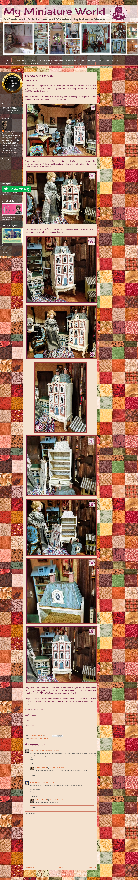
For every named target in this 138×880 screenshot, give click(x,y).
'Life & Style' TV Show (112, 60)
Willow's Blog (89, 64)
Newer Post (29, 867)
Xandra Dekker (35, 782)
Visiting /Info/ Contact (20, 60)
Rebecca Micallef (41, 768)
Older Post (92, 867)
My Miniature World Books (30, 64)
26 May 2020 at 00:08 (47, 782)
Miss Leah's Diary (63, 64)
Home (7, 60)
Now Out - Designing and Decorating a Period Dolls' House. (57, 60)
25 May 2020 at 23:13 (57, 768)
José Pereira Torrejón (37, 750)
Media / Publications (12, 64)
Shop (82, 60)
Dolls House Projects (94, 60)
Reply (32, 760)
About (33, 60)
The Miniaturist (44, 738)
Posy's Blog (77, 64)
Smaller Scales (34, 738)
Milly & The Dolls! (48, 64)
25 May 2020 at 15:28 (52, 750)
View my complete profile (9, 152)
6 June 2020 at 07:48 (56, 800)
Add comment (30, 813)
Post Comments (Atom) (64, 874)
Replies (34, 764)
